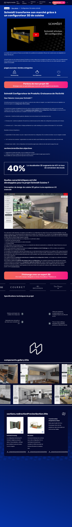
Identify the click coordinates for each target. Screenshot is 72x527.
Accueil (7, 8)
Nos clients (18, 2)
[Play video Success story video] (36, 35)
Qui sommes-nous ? (42, 2)
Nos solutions (26, 2)
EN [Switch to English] (67, 2)
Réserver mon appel (59, 3)
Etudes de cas (34, 2)
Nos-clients (15, 8)
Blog (50, 2)
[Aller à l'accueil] (10, 2)
